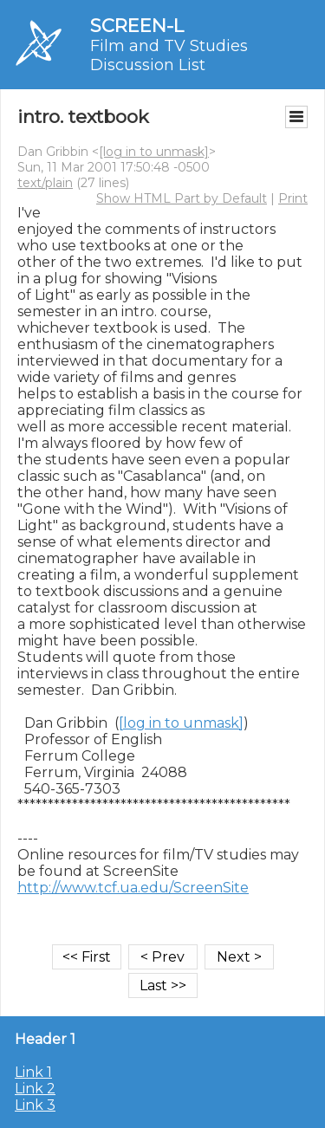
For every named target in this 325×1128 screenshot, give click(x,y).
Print (293, 198)
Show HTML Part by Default (181, 198)
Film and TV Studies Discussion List (169, 55)
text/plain (45, 183)
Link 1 (33, 1072)
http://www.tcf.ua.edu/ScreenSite (133, 887)
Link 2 (35, 1088)
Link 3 (35, 1105)
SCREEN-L (137, 25)
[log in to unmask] (154, 151)
